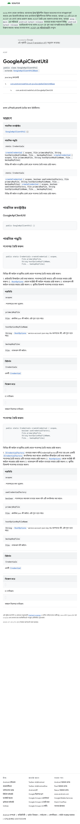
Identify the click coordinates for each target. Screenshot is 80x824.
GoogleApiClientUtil (15, 131)
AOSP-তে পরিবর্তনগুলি (40, 28)
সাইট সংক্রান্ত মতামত (67, 815)
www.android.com (61, 794)
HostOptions (17, 281)
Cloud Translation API (37, 43)
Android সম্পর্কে (9, 815)
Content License (34, 615)
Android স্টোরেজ (9, 782)
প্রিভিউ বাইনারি (8, 794)
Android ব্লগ (33, 790)
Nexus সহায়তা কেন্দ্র (61, 790)
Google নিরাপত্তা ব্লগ (36, 794)
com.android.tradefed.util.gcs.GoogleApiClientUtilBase (32, 84)
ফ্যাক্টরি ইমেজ (8, 798)
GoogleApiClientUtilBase (25, 71)
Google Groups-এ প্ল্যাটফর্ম (39, 798)
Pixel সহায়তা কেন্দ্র (60, 786)
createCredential (14, 152)
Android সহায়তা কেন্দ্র (62, 782)
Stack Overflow (60, 802)
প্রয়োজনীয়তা (7, 786)
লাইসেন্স (43, 815)
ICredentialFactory (14, 453)
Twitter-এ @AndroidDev (38, 786)
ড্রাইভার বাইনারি (8, 802)
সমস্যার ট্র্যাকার (59, 806)
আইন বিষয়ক (33, 815)
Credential (15, 373)
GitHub (5, 806)
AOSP (5, 52)
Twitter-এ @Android (36, 782)
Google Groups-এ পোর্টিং (38, 806)
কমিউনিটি (21, 815)
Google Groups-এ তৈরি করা (39, 802)
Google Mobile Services (63, 798)
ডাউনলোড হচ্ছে (8, 790)
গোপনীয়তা (53, 815)
